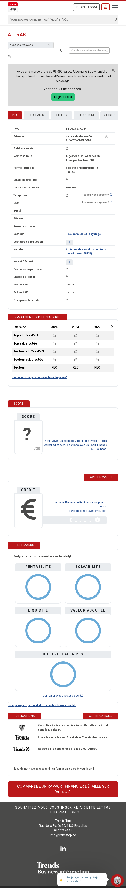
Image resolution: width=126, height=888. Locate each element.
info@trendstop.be (63, 835)
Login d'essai (86, 7)
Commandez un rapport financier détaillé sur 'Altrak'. (63, 789)
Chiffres (61, 115)
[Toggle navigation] (114, 6)
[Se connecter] (105, 7)
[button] (69, 242)
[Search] (62, 19)
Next (112, 327)
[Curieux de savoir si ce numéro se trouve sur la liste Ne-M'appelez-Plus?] (111, 194)
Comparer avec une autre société (63, 695)
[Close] (113, 70)
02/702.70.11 (63, 830)
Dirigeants (36, 115)
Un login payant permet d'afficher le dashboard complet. (42, 705)
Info (15, 115)
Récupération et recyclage (83, 234)
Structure (86, 115)
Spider (109, 115)
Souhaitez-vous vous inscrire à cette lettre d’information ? (63, 810)
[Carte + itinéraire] (106, 136)
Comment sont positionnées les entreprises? (39, 377)
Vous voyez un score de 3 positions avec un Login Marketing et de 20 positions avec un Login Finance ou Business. (75, 445)
